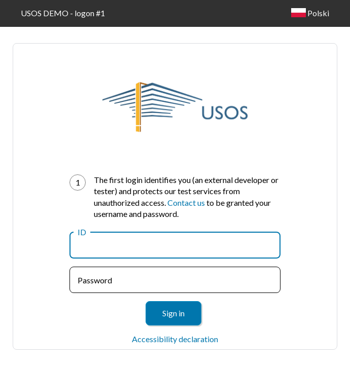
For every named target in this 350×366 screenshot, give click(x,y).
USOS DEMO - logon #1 (63, 13)
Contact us (186, 202)
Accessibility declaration (175, 339)
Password (95, 280)
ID (82, 232)
